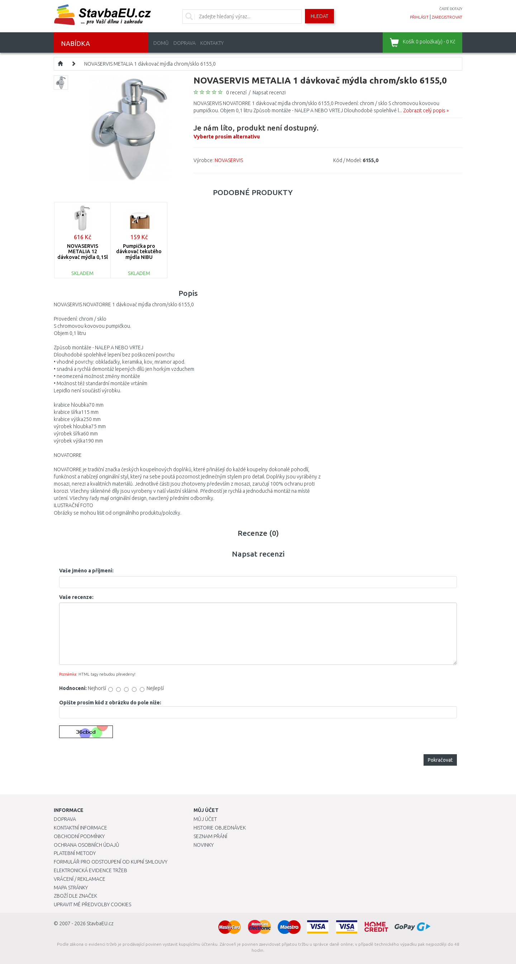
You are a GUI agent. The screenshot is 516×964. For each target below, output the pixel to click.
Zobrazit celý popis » (426, 110)
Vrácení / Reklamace (79, 879)
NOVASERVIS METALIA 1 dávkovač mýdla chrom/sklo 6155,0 (150, 64)
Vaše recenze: (76, 597)
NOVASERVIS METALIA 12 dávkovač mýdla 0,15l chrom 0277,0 (82, 254)
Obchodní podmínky (79, 836)
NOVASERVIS (229, 160)
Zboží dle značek (75, 896)
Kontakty (212, 43)
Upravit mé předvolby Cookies (92, 904)
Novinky (204, 845)
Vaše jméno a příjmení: (86, 570)
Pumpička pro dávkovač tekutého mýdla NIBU (139, 251)
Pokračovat (440, 760)
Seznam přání (210, 836)
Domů (161, 43)
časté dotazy (450, 9)
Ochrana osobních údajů (86, 845)
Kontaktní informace (80, 828)
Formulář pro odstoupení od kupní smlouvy (110, 862)
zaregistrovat (447, 17)
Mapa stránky (71, 887)
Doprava (184, 43)
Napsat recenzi (269, 92)
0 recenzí (236, 92)
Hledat (319, 16)
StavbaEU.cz (100, 923)
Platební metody (75, 853)
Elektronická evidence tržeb (90, 870)
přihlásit (419, 17)
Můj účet (205, 819)
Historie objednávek (220, 828)
